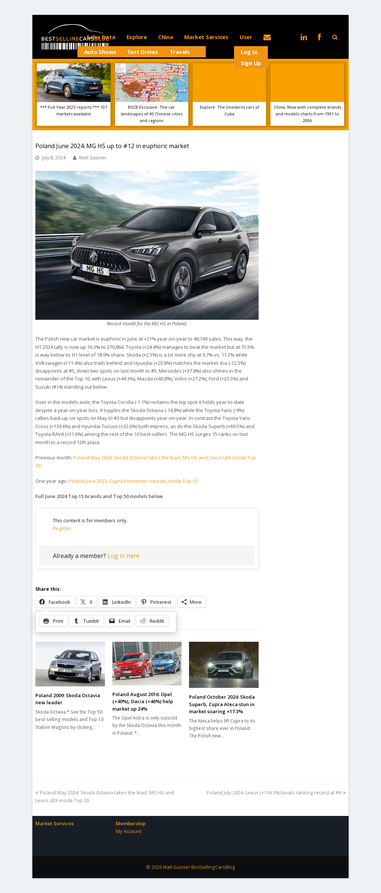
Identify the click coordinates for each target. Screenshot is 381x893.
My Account (128, 831)
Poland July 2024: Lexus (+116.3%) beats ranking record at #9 (276, 792)
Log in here (124, 556)
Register (62, 528)
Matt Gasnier (92, 157)
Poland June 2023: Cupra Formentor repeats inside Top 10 (133, 481)
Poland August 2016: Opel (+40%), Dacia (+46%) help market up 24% (142, 701)
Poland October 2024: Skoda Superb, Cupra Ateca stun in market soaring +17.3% (222, 704)
